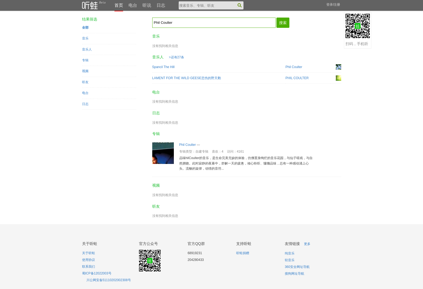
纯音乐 (290, 253)
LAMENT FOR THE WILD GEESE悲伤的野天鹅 (186, 78)
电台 (132, 5)
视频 (85, 71)
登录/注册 (333, 4)
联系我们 (88, 266)
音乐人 (87, 49)
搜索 (283, 23)
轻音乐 (290, 260)
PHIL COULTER (297, 78)
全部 (85, 27)
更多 (307, 244)
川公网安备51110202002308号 (108, 280)
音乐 (85, 38)
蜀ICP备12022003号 (96, 273)
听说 (147, 5)
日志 (161, 5)
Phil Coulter (294, 67)
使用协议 (88, 260)
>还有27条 (176, 57)
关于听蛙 (88, 253)
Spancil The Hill (163, 67)
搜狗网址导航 (294, 273)
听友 (85, 82)
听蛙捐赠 (242, 253)
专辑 (85, 60)
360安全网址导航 (297, 267)
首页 (118, 5)
